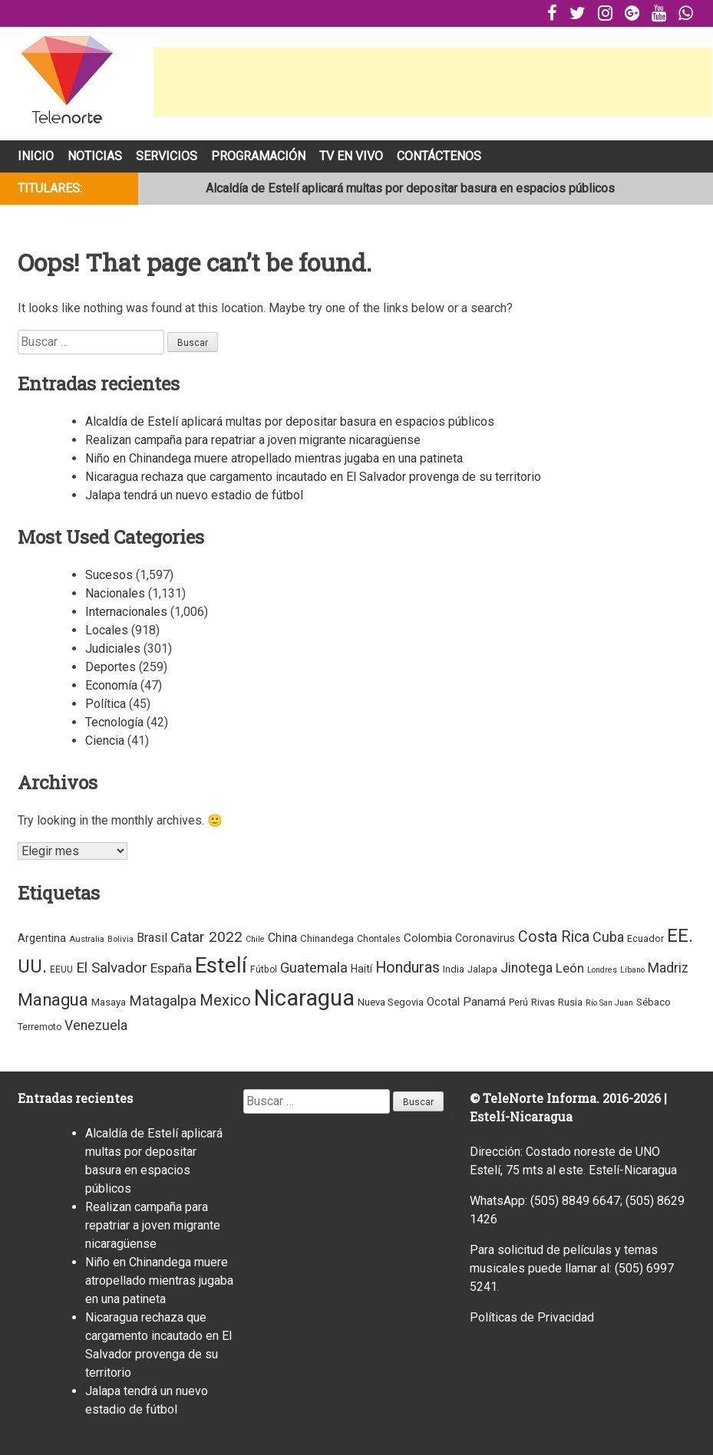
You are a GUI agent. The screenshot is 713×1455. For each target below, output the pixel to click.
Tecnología (114, 722)
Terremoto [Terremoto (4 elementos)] (39, 1027)
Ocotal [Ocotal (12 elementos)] (443, 1002)
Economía (111, 685)
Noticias (95, 156)
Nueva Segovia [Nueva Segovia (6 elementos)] (391, 1002)
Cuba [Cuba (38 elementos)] (608, 937)
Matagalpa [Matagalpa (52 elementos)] (162, 1000)
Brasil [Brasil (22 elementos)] (152, 937)
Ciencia (104, 740)
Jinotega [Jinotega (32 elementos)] (526, 968)
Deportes (110, 667)
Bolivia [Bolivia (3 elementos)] (120, 938)
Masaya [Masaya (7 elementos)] (108, 1002)
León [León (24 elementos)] (570, 968)
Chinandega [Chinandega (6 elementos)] (327, 938)
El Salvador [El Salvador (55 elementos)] (111, 967)
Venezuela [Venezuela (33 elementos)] (95, 1025)
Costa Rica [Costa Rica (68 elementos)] (553, 937)
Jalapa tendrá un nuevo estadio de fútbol (194, 495)
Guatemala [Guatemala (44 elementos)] (314, 968)
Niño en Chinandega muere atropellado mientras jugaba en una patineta (274, 458)
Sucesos (109, 575)
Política (105, 703)
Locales (106, 630)
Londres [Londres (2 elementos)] (602, 970)
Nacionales (115, 593)
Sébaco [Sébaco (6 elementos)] (653, 1002)
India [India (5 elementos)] (453, 969)
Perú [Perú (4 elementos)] (518, 1002)
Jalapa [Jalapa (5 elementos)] (482, 969)
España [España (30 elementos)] (171, 968)
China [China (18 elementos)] (282, 937)
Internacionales (126, 611)
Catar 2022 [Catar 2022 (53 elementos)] (206, 937)
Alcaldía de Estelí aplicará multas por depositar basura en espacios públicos (410, 188)
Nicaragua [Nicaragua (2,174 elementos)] (304, 998)
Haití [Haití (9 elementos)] (361, 969)
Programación (258, 156)
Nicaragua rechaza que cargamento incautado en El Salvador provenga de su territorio (313, 476)
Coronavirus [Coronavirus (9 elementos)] (485, 938)
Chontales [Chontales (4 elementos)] (379, 938)
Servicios (166, 156)
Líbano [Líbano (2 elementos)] (632, 970)
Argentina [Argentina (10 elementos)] (42, 938)
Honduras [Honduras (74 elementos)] (407, 967)
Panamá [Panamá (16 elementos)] (484, 1002)
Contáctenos (439, 156)
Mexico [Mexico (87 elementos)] (225, 1000)
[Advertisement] (432, 82)
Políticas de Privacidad (532, 1317)
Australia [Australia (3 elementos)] (86, 938)
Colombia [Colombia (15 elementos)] (428, 938)
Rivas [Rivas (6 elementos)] (543, 1002)
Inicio (36, 156)
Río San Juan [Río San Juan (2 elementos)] (609, 1003)
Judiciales (112, 648)
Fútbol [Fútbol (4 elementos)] (263, 969)
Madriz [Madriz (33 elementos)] (668, 968)
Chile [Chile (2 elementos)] (255, 939)
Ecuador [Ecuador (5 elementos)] (645, 938)
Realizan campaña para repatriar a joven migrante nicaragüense (253, 440)
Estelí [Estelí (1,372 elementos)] (221, 965)
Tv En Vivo (351, 156)
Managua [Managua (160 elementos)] (53, 999)
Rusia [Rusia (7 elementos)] (570, 1002)
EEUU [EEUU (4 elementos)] (61, 969)
